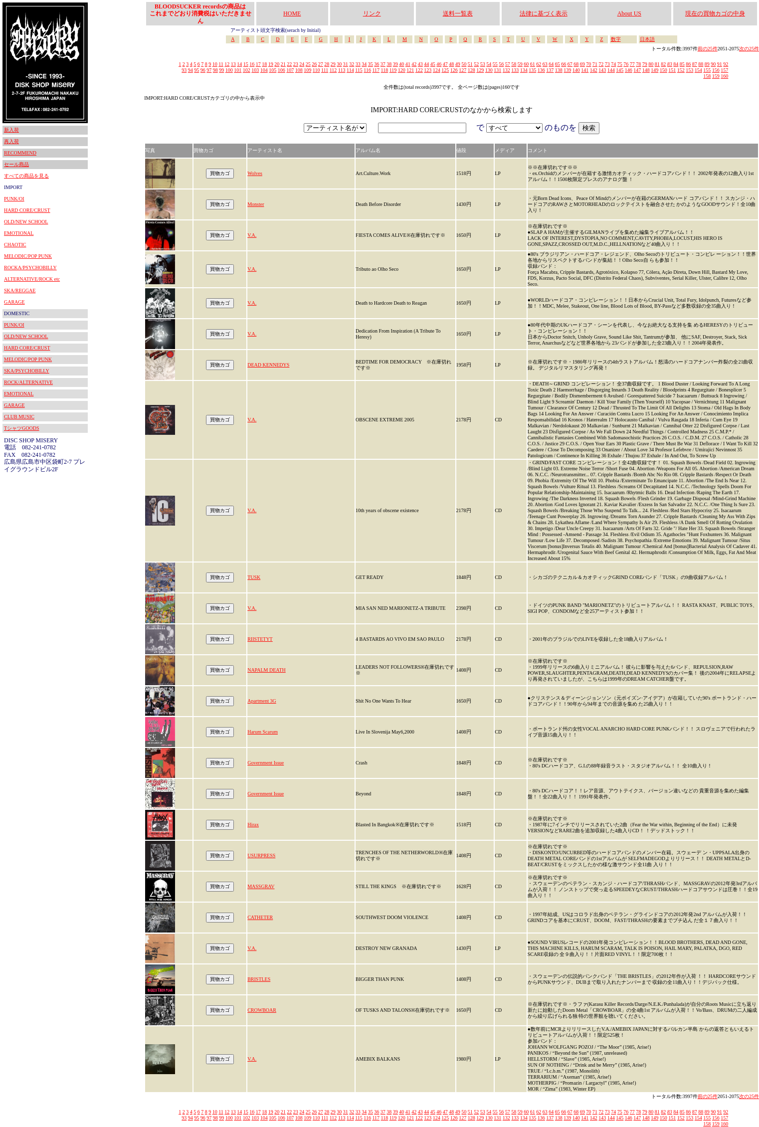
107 (290, 70)
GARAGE (14, 302)
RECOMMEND (20, 153)
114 (350, 70)
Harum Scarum (262, 732)
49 (457, 64)
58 (513, 64)
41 (407, 64)
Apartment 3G (261, 701)
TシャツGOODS (21, 428)
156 (716, 70)
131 (497, 70)
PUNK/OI (14, 198)
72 (600, 64)
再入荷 (11, 141)
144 (611, 70)
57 (507, 64)
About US (629, 13)
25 (308, 64)
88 (700, 64)
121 (410, 70)
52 (476, 64)
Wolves (254, 173)
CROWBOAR (261, 1010)
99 (221, 70)
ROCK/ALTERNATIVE (28, 382)
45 (432, 64)
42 (413, 64)
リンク (372, 13)
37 (382, 64)
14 (239, 64)
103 (255, 70)
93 (184, 70)
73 (607, 64)
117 (376, 70)
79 (644, 64)
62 (538, 64)
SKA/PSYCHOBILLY (26, 371)
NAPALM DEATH (266, 670)
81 (657, 64)
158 (707, 76)
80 (650, 64)
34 (364, 64)
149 (654, 70)
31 (345, 64)
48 (451, 64)
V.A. (251, 235)
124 (436, 70)
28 (326, 64)
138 (559, 70)
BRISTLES (258, 979)
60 (526, 64)
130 (489, 70)
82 (663, 64)
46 (438, 64)
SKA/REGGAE (19, 290)
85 (682, 64)
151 (672, 70)
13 (233, 64)
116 (367, 70)
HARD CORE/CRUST (27, 210)
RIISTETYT (260, 639)
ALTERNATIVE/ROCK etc (32, 279)
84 (675, 64)
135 (532, 70)
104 (264, 70)
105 (272, 70)
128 (471, 70)
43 (420, 64)
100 (229, 70)
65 (557, 64)
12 (226, 64)
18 (264, 64)
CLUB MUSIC (19, 416)
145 (619, 70)
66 (563, 64)
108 (299, 70)
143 (602, 70)
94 (190, 70)
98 (215, 70)
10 (214, 64)
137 (550, 70)
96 (202, 70)
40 (401, 64)
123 (427, 70)
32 (351, 64)
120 (401, 70)
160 (724, 76)
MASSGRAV (260, 886)
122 (419, 70)
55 (495, 64)
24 (301, 64)
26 (314, 64)
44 (426, 64)
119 (393, 70)
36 (376, 64)
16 (251, 64)
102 (246, 70)
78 (638, 64)
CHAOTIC (15, 244)
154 (698, 70)
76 (625, 64)
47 (445, 64)
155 (707, 70)
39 (395, 64)
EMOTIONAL (18, 233)
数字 (616, 39)
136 (541, 70)
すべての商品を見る (26, 176)
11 (220, 64)
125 (445, 70)
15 (245, 64)
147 (637, 70)
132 (506, 70)
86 (688, 64)
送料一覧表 (458, 13)
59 (520, 64)
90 (713, 64)
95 (196, 70)
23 (295, 64)
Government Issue (265, 762)
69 (582, 64)
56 (501, 64)
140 (576, 70)
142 (593, 70)
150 (663, 70)
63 (545, 64)
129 (480, 70)
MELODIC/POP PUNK (28, 256)
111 (324, 70)
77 (632, 64)
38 (388, 64)
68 (575, 64)
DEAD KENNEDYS (268, 365)
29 (333, 64)
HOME (292, 13)
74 (613, 64)
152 (681, 70)
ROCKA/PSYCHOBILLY (30, 267)
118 (384, 70)
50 (463, 64)
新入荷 (11, 130)
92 (725, 64)
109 (307, 70)
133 (515, 70)
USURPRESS (261, 855)
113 (342, 70)
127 (462, 70)
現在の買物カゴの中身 (715, 13)
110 (316, 70)
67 (570, 64)
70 (588, 64)
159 (716, 76)
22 (289, 64)
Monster (255, 204)
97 (208, 70)
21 (283, 64)
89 (707, 64)
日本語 (647, 39)
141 (584, 70)
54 (488, 64)
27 (320, 64)
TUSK (253, 577)
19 (270, 64)
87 (694, 64)
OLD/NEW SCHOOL (26, 221)
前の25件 (708, 48)
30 (339, 64)
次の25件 (749, 48)
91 (719, 64)
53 (482, 64)
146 (628, 70)
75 (619, 64)
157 (724, 70)
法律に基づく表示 (544, 13)
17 (258, 64)
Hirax (253, 824)
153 (689, 70)
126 (454, 70)
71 (594, 64)
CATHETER (260, 917)
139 (567, 70)
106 (281, 70)
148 (646, 70)
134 (524, 70)
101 (237, 70)
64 (551, 64)
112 (333, 70)
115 (359, 70)
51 (470, 64)
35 (370, 64)
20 (276, 64)
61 (532, 64)
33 (358, 64)
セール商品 (16, 164)
